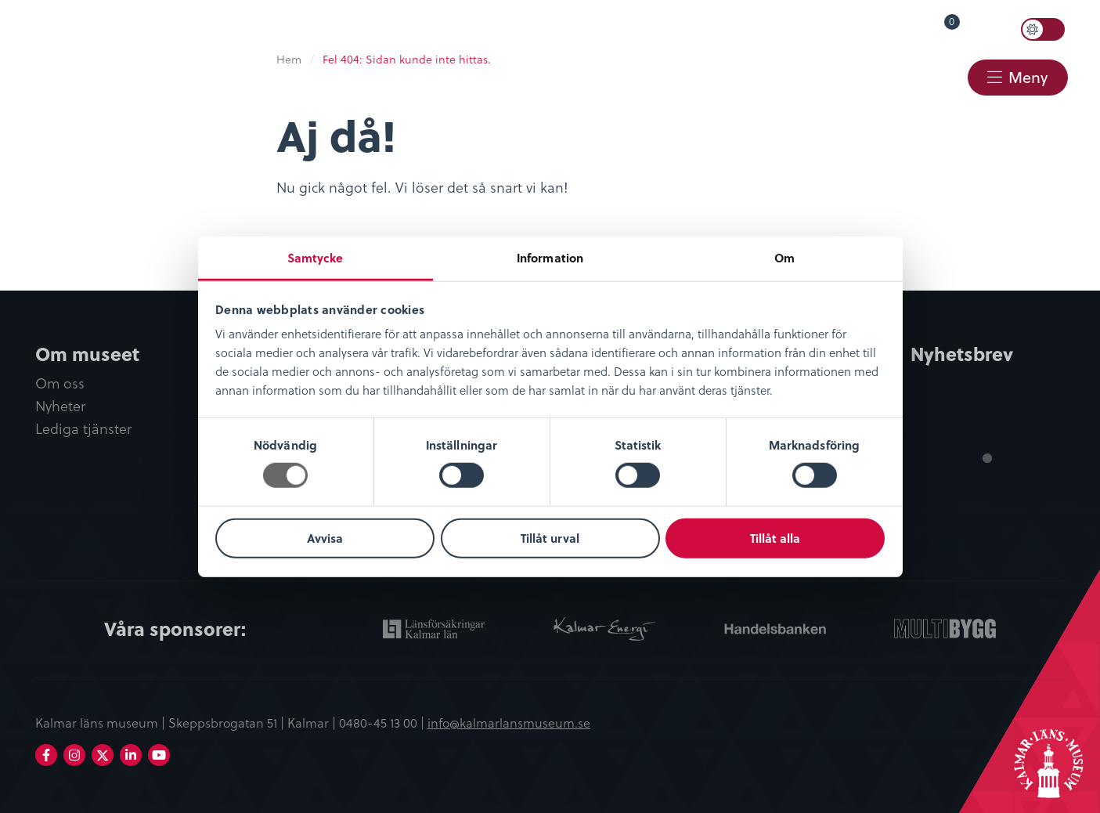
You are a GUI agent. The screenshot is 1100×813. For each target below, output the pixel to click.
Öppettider (683, 29)
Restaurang (688, 76)
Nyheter (60, 406)
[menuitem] (675, 29)
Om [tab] (784, 257)
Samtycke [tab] (315, 257)
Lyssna (842, 29)
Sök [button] (995, 29)
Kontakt (919, 76)
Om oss (60, 383)
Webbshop (811, 76)
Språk (767, 29)
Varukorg (929, 25)
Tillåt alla (775, 538)
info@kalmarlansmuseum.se (508, 722)
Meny (1028, 77)
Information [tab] (550, 257)
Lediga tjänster (83, 429)
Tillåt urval (550, 538)
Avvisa (325, 538)
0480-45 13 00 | (383, 722)
